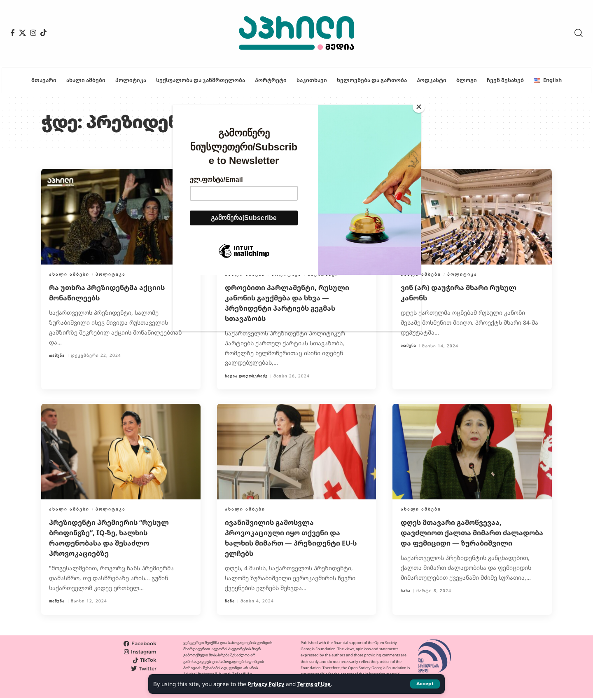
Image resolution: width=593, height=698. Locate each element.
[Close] (419, 107)
